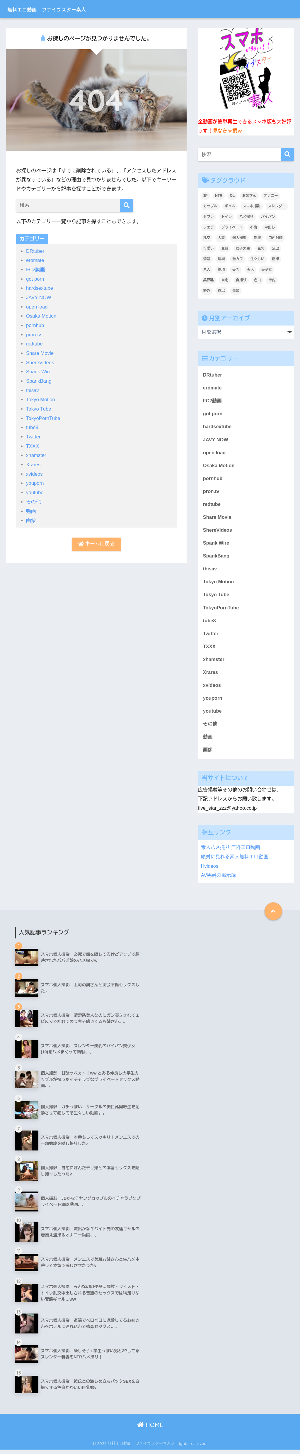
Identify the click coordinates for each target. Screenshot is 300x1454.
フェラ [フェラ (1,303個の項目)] (208, 227)
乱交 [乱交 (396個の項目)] (206, 238)
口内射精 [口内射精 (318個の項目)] (275, 238)
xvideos (34, 472)
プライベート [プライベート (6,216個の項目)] (231, 227)
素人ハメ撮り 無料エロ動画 (231, 852)
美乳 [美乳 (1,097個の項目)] (235, 269)
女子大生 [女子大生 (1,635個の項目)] (243, 248)
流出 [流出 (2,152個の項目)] (275, 248)
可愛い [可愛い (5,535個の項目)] (208, 248)
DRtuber (35, 251)
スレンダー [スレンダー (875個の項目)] (277, 206)
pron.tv (33, 334)
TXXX (32, 444)
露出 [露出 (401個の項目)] (221, 291)
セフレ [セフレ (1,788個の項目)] (208, 217)
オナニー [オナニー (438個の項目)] (271, 196)
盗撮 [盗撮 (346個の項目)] (275, 259)
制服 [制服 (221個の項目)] (257, 238)
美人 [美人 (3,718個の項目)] (250, 269)
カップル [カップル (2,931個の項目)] (210, 206)
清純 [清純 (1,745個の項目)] (221, 259)
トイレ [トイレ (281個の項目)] (226, 217)
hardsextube (40, 288)
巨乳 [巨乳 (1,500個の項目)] (261, 248)
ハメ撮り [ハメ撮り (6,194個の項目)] (246, 217)
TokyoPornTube (43, 416)
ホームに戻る (96, 541)
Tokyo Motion (41, 398)
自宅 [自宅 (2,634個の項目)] (224, 280)
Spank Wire (39, 370)
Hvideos (210, 870)
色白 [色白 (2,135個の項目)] (257, 280)
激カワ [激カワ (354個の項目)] (237, 259)
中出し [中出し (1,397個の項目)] (270, 227)
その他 (33, 499)
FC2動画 (36, 269)
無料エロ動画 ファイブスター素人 (63, 9)
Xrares (33, 462)
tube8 (32, 425)
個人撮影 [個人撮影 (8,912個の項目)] (239, 238)
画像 (31, 517)
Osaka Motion (41, 315)
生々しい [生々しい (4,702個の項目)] (257, 259)
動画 (31, 508)
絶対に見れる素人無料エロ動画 (235, 862)
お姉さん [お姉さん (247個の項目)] (249, 196)
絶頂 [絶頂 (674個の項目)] (221, 269)
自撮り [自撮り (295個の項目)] (241, 280)
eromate (35, 260)
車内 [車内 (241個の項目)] (271, 280)
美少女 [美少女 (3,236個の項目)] (266, 269)
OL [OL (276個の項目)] (232, 196)
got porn (35, 279)
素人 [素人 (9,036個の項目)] (206, 269)
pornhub (35, 324)
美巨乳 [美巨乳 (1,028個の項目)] (208, 280)
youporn (35, 481)
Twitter (33, 435)
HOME (150, 1429)
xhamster (36, 453)
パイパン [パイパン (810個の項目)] (268, 217)
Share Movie (40, 352)
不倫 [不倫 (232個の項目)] (253, 227)
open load (37, 306)
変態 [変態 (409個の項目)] (224, 248)
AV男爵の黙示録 (219, 879)
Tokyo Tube (39, 407)
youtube (35, 490)
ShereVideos (40, 361)
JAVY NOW (39, 297)
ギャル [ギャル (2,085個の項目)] (230, 206)
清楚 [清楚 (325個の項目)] (206, 259)
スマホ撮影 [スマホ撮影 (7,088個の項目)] (251, 206)
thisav (32, 389)
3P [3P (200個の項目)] (205, 196)
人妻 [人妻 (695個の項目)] (221, 238)
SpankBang (39, 379)
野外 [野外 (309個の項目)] (206, 291)
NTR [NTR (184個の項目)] (218, 196)
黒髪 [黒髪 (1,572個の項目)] (235, 291)
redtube (34, 343)
